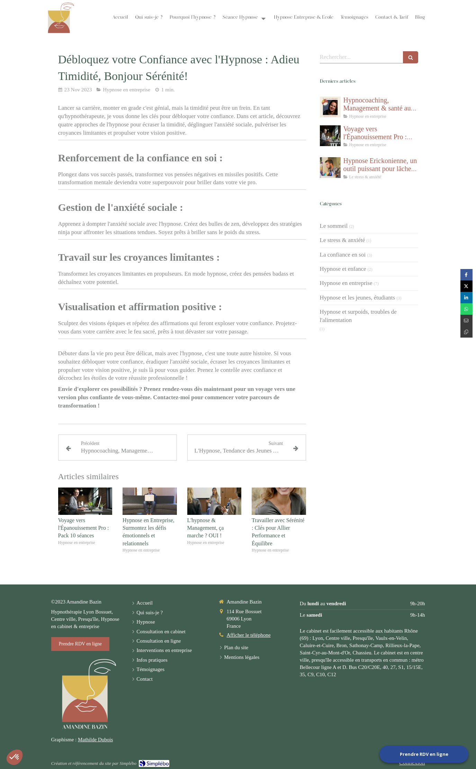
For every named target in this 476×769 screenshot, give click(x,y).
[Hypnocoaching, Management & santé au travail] (330, 107)
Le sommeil (334, 226)
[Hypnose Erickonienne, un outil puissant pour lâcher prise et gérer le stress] (330, 167)
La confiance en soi (343, 254)
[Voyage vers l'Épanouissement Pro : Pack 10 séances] (330, 135)
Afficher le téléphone (249, 635)
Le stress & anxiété (342, 240)
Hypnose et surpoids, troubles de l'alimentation (358, 316)
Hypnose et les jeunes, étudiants (357, 297)
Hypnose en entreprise (346, 283)
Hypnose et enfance (343, 269)
